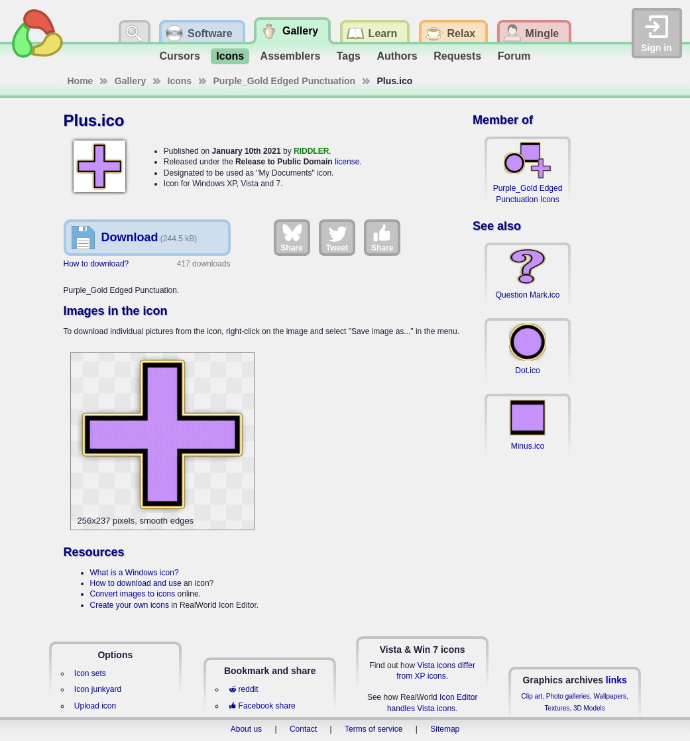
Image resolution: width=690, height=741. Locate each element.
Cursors (180, 56)
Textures (557, 708)
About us (246, 729)
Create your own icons (129, 605)
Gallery (130, 81)
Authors (396, 56)
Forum (514, 56)
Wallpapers (609, 696)
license (347, 161)
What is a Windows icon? (134, 572)
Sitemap (444, 729)
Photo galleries (568, 696)
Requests (457, 56)
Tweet (337, 237)
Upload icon (95, 706)
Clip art (531, 696)
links (616, 680)
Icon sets (90, 673)
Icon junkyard (97, 689)
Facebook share (262, 706)
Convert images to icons (133, 593)
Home (80, 81)
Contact (303, 729)
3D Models (589, 708)
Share (291, 237)
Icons (230, 56)
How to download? (96, 263)
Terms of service (373, 729)
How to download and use (136, 583)
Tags (349, 56)
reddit (243, 689)
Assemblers (290, 56)
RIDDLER (311, 151)
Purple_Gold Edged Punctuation (284, 81)
